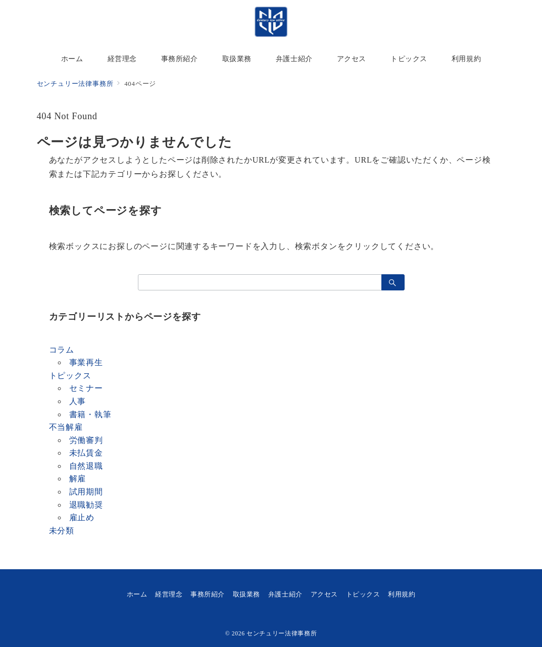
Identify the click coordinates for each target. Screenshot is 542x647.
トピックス (70, 375)
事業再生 (86, 362)
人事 (77, 401)
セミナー (86, 388)
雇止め (81, 517)
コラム (61, 349)
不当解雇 (66, 427)
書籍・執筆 (90, 414)
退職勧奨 (86, 505)
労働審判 (86, 440)
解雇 (77, 478)
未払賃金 (86, 453)
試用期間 (86, 491)
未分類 (61, 530)
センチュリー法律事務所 (282, 633)
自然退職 (86, 466)
